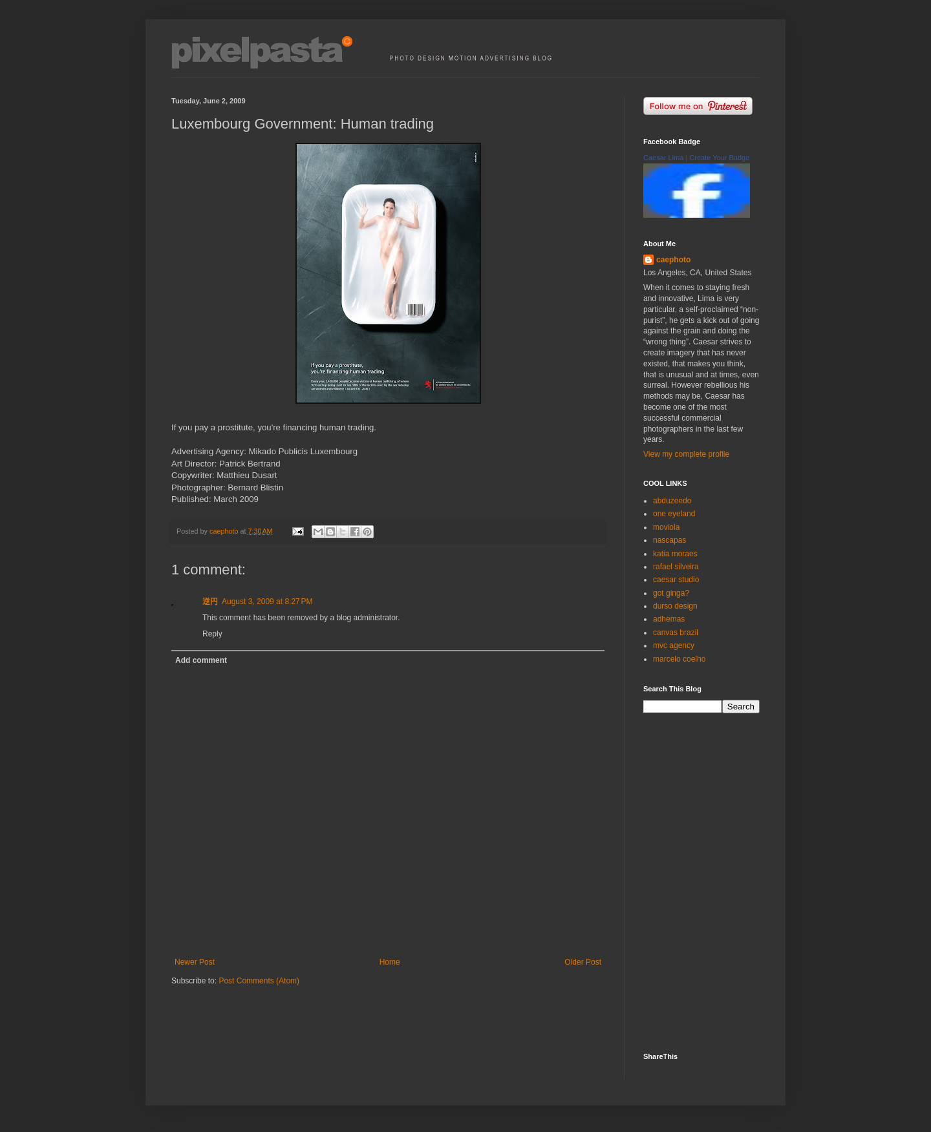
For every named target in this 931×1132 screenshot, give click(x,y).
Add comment (201, 660)
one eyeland (674, 513)
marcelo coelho (679, 659)
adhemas (669, 619)
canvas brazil (675, 632)
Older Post (582, 962)
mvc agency (673, 645)
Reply (212, 633)
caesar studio (676, 579)
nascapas (669, 540)
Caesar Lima (663, 158)
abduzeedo (672, 500)
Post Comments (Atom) (259, 980)
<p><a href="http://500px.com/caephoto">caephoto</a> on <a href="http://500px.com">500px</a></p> (711, 881)
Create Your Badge (719, 158)
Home (390, 962)
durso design (675, 606)
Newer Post (195, 962)
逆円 (210, 601)
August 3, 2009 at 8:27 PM (267, 601)
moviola (666, 527)
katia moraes (675, 553)
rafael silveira (676, 566)
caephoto (673, 259)
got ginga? (671, 593)
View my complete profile (686, 454)
